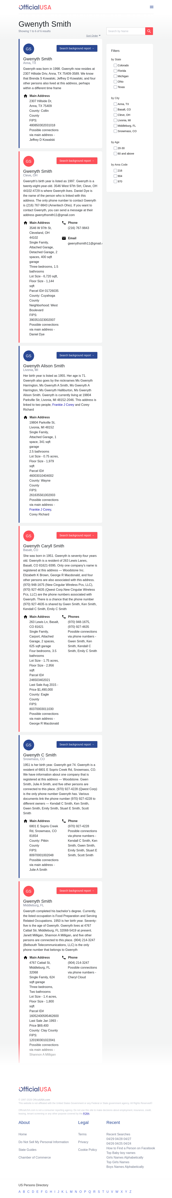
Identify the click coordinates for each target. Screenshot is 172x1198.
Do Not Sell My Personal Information (44, 1142)
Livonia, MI (124, 120)
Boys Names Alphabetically (125, 1166)
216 (120, 170)
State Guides (28, 1149)
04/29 (110, 1139)
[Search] (125, 31)
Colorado (123, 65)
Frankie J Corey (63, 404)
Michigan (123, 76)
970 (120, 181)
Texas (121, 87)
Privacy (83, 1142)
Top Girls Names (117, 1162)
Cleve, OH (124, 115)
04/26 (110, 1143)
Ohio (121, 81)
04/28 (119, 1139)
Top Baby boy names (120, 1152)
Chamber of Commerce (35, 1157)
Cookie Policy (87, 1149)
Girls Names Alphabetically (124, 1157)
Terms (82, 1134)
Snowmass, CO (127, 131)
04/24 (127, 1143)
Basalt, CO (124, 109)
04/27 (127, 1139)
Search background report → (77, 48)
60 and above (126, 153)
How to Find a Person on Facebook (130, 1148)
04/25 (119, 1143)
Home (23, 1134)
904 (120, 176)
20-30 (121, 148)
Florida (122, 71)
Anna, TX (123, 104)
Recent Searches (118, 1134)
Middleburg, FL (127, 125)
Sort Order (92, 35)
